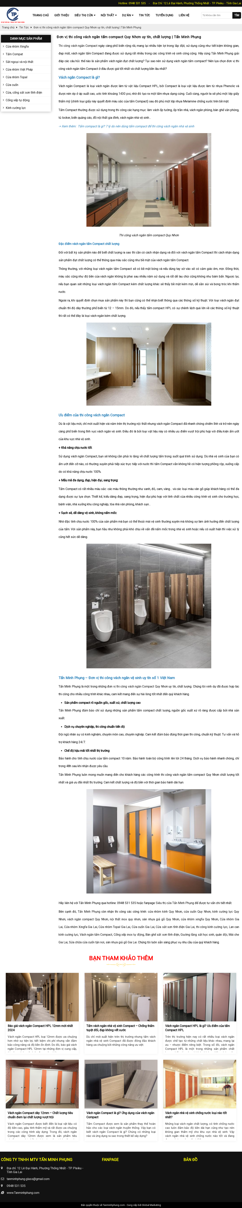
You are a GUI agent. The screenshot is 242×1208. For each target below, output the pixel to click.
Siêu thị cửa (84, 15)
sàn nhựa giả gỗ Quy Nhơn (160, 919)
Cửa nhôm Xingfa (17, 46)
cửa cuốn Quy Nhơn (197, 911)
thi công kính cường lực (211, 927)
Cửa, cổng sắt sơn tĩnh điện (24, 92)
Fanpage (110, 1159)
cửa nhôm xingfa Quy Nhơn (199, 919)
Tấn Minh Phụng (89, 911)
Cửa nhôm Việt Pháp (19, 69)
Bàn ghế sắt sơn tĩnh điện (162, 934)
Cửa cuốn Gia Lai (143, 927)
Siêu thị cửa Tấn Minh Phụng (175, 903)
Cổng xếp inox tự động (129, 934)
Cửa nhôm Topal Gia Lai (114, 927)
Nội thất (107, 15)
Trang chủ (40, 15)
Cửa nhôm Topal (16, 77)
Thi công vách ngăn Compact (78, 46)
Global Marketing (151, 1205)
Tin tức (144, 15)
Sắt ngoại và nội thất (19, 62)
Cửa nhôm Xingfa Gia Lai (80, 927)
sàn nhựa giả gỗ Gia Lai (121, 942)
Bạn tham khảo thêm (121, 958)
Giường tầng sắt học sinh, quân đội (204, 934)
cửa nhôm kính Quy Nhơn (165, 911)
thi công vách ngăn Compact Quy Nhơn (142, 686)
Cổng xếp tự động (18, 100)
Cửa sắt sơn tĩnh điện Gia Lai (175, 927)
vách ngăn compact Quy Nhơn (87, 919)
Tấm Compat (14, 54)
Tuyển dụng (164, 15)
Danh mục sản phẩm (26, 38)
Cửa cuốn (12, 85)
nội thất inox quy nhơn (125, 919)
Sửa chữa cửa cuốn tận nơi (86, 942)
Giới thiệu (61, 15)
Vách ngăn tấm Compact (96, 934)
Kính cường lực (16, 108)
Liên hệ (184, 15)
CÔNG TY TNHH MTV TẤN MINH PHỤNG (36, 1159)
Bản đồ (190, 1159)
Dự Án (126, 15)
